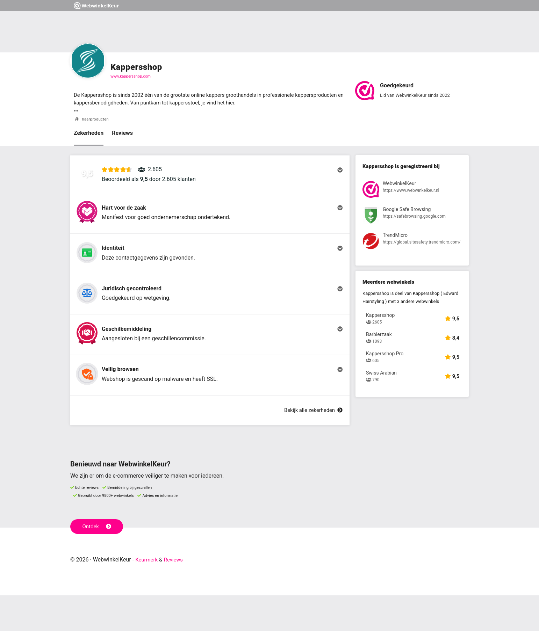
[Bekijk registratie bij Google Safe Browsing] (412, 218)
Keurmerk (148, 595)
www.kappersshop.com (130, 76)
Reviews (122, 134)
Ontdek (97, 562)
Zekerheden (88, 134)
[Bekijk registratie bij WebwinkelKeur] (412, 192)
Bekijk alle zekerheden (311, 445)
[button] (210, 178)
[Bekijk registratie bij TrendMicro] (412, 244)
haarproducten (96, 120)
